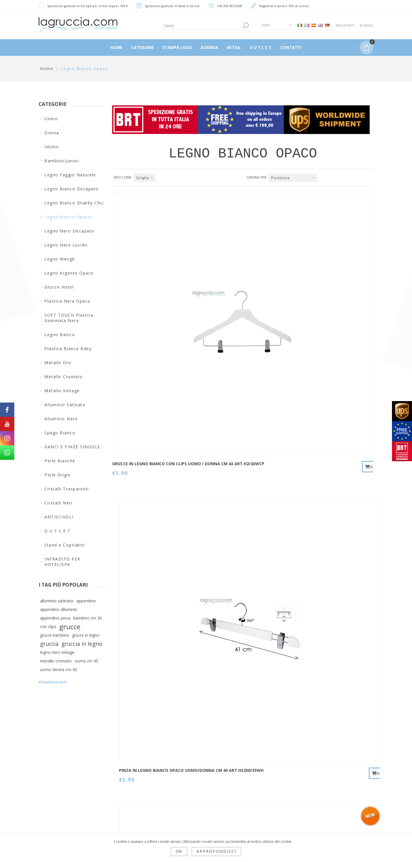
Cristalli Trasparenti (66, 489)
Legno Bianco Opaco (67, 217)
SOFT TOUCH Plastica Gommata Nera (69, 317)
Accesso (366, 25)
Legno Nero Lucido (66, 245)
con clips (48, 626)
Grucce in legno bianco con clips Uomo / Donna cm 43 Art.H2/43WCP (143, 286)
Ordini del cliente (204, 789)
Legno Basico (59, 334)
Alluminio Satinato (65, 404)
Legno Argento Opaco (69, 273)
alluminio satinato (57, 600)
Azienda (136, 822)
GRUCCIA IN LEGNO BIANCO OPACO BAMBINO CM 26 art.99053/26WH (233, 543)
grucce (69, 626)
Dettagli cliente (202, 762)
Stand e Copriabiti (64, 545)
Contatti (252, 762)
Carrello (194, 803)
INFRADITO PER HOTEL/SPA (62, 561)
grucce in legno (86, 635)
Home (46, 68)
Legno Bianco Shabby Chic (74, 203)
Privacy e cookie (145, 794)
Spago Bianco (59, 432)
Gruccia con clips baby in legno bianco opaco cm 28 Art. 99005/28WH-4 (323, 286)
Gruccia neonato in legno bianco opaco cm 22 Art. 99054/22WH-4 (143, 414)
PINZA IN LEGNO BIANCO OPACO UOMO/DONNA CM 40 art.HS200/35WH (232, 286)
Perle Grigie (57, 475)
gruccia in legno (82, 644)
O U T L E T (57, 531)
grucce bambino (54, 635)
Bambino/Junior (61, 160)
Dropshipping (142, 762)
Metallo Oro (58, 362)
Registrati (345, 25)
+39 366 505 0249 (229, 6)
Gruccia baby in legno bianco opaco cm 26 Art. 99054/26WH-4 (233, 414)
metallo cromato (56, 661)
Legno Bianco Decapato (71, 189)
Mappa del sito (260, 775)
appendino (86, 600)
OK (179, 851)
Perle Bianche (60, 460)
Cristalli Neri (58, 503)
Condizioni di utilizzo (150, 808)
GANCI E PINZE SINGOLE (72, 446)
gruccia (49, 644)
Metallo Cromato (63, 376)
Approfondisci (216, 851)
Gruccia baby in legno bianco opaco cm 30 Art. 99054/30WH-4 (322, 414)
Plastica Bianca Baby (68, 348)
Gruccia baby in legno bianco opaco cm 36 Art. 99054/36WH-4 (143, 543)
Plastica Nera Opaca (67, 301)
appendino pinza (55, 618)
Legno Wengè (59, 259)
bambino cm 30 (87, 618)
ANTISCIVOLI (59, 517)
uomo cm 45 (86, 661)
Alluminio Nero (61, 418)
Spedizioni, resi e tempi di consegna (147, 778)
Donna (51, 132)
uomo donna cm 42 (58, 669)
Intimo (51, 146)
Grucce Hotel (59, 287)
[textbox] (201, 25)
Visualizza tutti (53, 682)
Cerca (250, 789)
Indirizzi (194, 775)
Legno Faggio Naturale (70, 174)
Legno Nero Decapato (69, 231)
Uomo (51, 118)
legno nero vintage (57, 652)
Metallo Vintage (62, 390)
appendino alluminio (58, 609)
